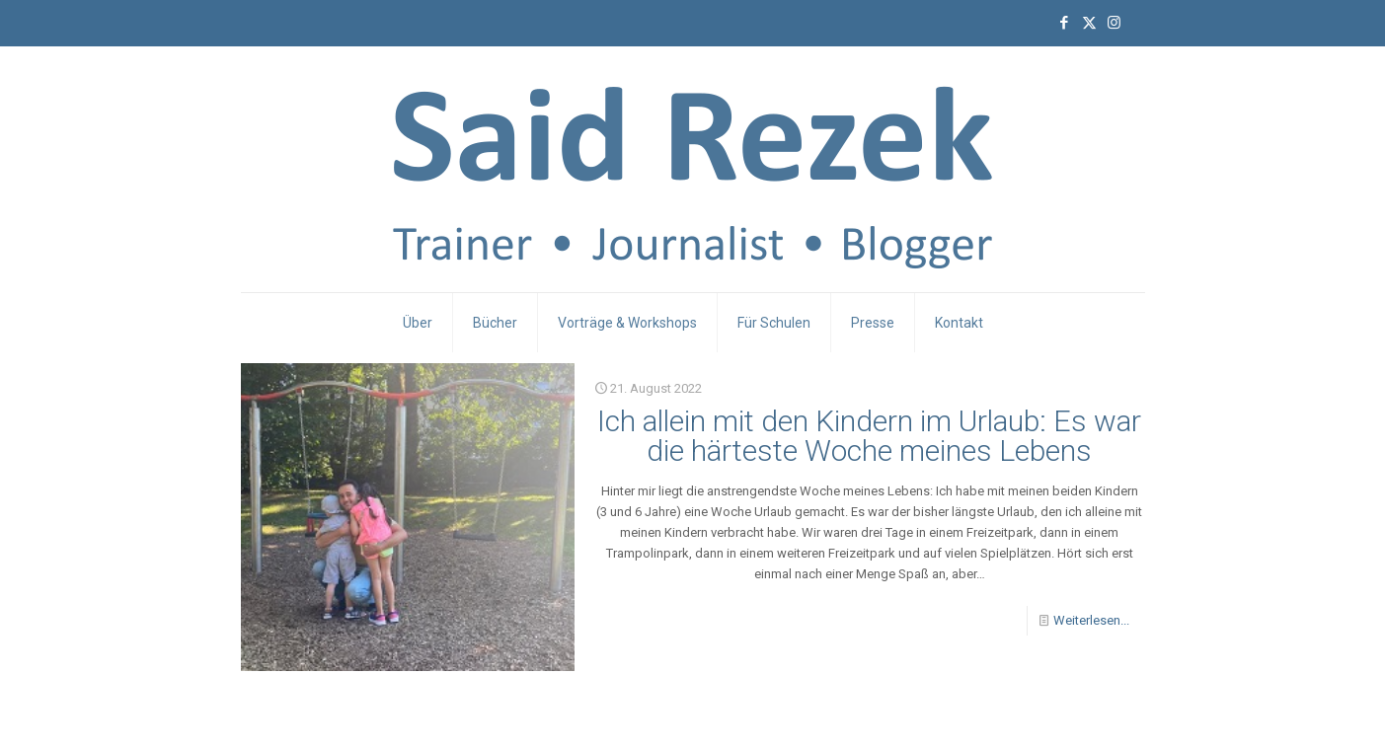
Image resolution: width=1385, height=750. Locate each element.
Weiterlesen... (1091, 620)
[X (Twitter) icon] (1089, 23)
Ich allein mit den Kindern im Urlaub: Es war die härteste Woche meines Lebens (869, 436)
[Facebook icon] (1064, 23)
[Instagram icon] (1114, 23)
